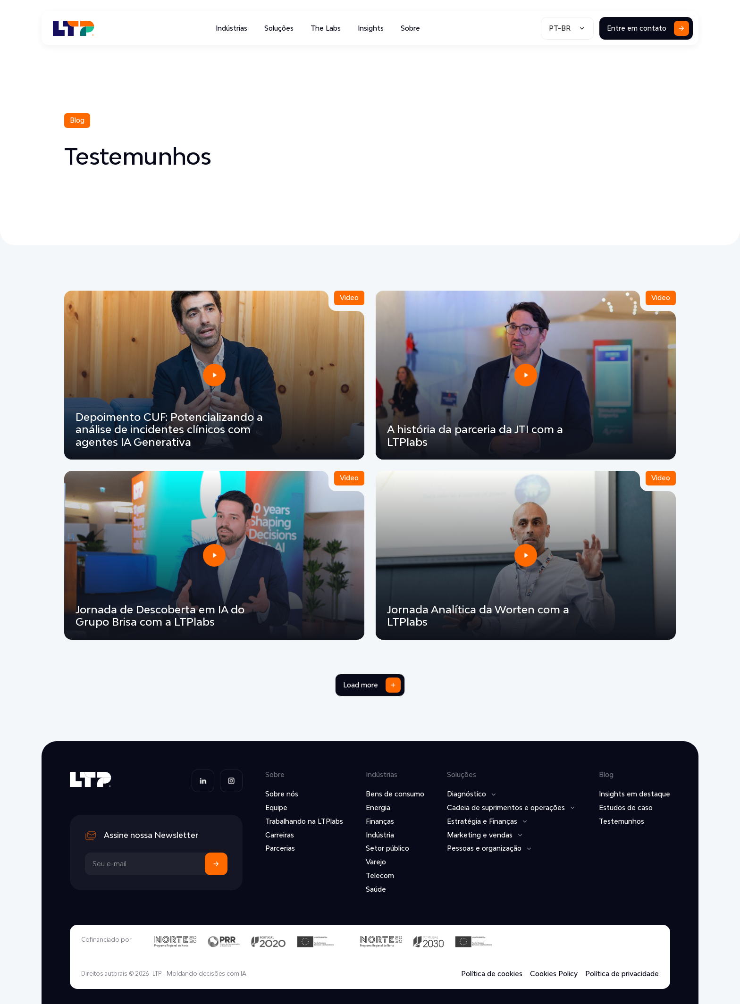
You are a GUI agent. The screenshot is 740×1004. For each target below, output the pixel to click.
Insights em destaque (634, 794)
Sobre (410, 28)
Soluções (279, 28)
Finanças (380, 821)
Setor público (387, 848)
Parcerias (280, 848)
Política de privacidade (622, 974)
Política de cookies (491, 974)
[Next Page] (370, 685)
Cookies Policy (554, 974)
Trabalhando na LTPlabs (304, 821)
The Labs (326, 28)
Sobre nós (281, 794)
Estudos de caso (626, 807)
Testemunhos (621, 821)
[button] (567, 28)
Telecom (380, 875)
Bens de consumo (395, 794)
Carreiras (279, 835)
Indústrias (231, 28)
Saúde (376, 889)
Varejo (376, 862)
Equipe (276, 807)
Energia (378, 807)
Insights (371, 28)
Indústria (380, 835)
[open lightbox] (214, 375)
